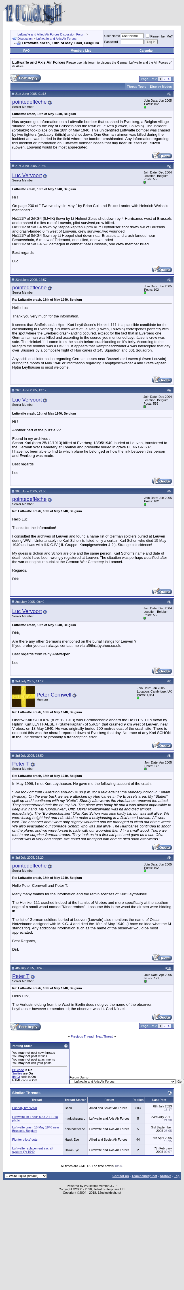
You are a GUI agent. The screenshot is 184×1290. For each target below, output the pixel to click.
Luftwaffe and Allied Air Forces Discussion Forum (51, 34)
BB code (18, 1070)
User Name (112, 35)
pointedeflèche (29, 102)
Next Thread (104, 1036)
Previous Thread (82, 1036)
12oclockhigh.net (144, 1176)
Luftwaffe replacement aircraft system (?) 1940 (32, 1150)
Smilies (17, 1073)
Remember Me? (159, 36)
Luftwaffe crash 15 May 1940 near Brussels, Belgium (35, 1129)
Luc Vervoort (27, 175)
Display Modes (161, 86)
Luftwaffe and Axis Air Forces (56, 38)
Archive (165, 1176)
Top (176, 1176)
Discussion (25, 38)
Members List (81, 50)
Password (111, 41)
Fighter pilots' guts (24, 1139)
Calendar (146, 50)
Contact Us (120, 1176)
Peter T (20, 764)
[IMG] (16, 1076)
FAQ (26, 50)
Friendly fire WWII (24, 1108)
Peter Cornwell (54, 695)
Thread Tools (136, 86)
